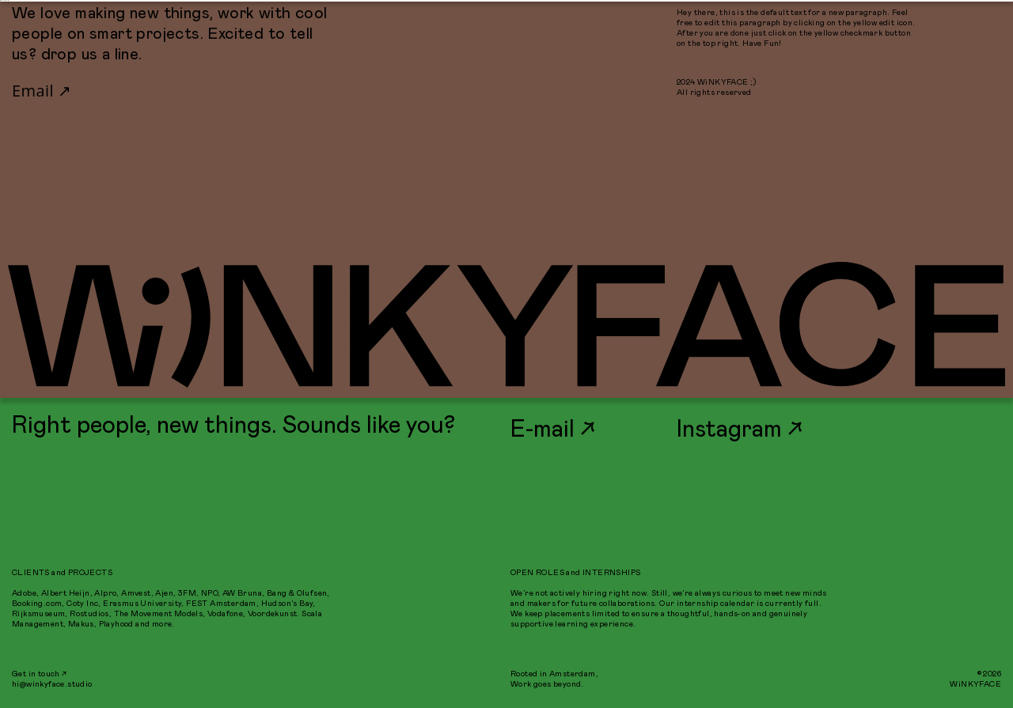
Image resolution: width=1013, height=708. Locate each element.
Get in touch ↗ (39, 674)
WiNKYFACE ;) (4, 0)
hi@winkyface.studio (52, 684)
